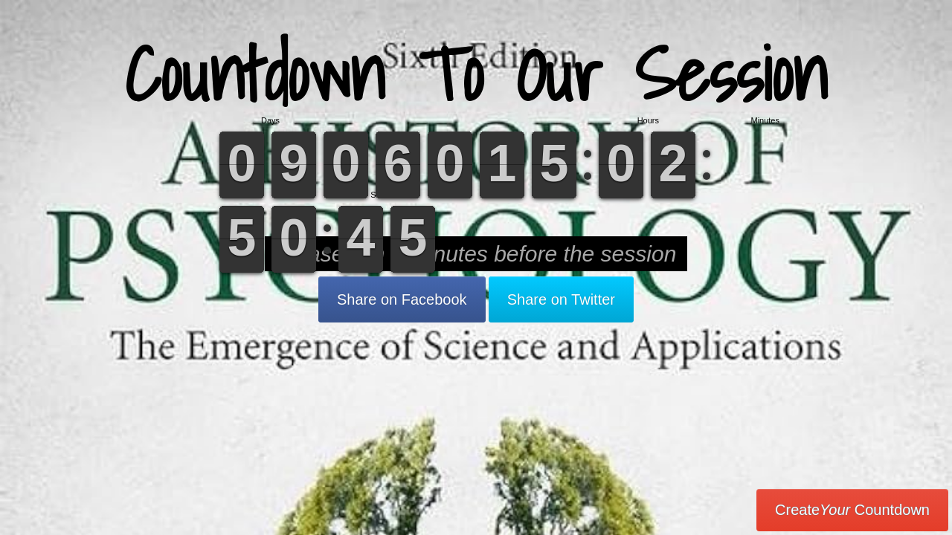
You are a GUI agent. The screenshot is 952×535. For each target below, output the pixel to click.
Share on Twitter (561, 299)
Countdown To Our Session (476, 74)
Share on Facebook (402, 299)
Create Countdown (852, 510)
